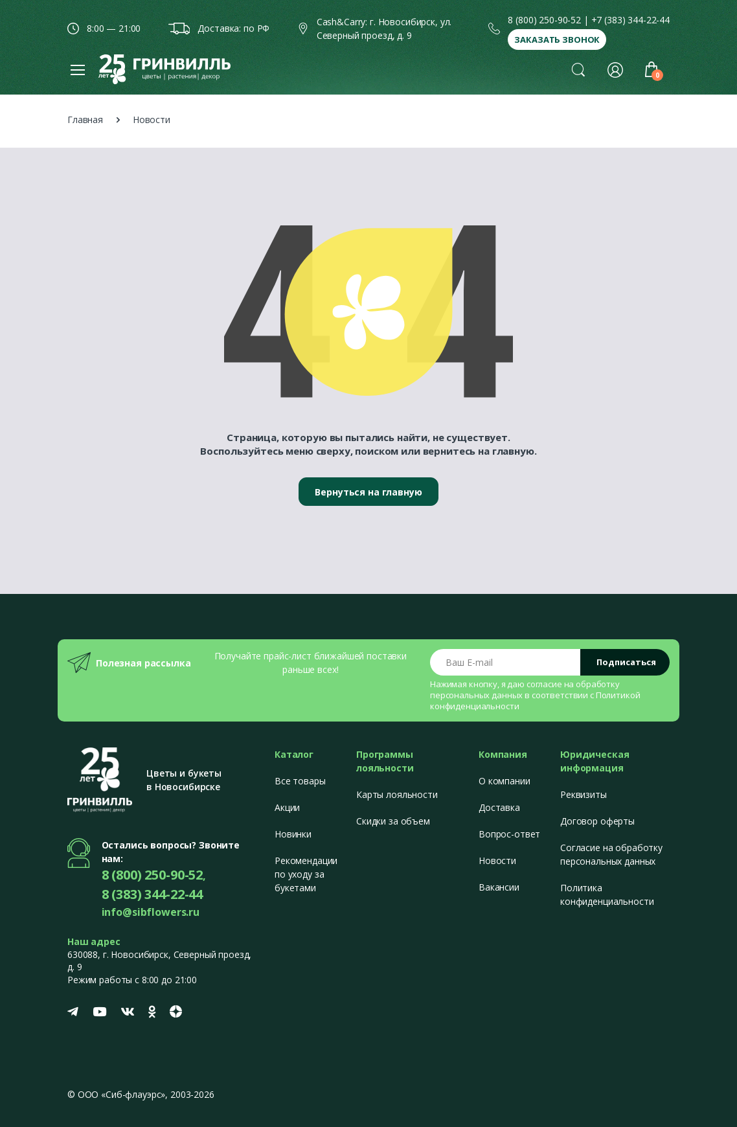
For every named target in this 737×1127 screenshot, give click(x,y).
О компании (504, 781)
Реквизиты (583, 794)
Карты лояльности (397, 794)
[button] (578, 69)
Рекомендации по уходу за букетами (306, 874)
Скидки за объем (393, 821)
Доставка (499, 807)
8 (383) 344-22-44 (152, 894)
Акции (287, 807)
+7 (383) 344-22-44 (630, 20)
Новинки (293, 834)
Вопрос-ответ (509, 834)
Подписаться (626, 662)
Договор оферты (597, 821)
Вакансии (499, 887)
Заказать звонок (557, 39)
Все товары (300, 781)
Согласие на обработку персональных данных (611, 854)
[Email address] (505, 662)
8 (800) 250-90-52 (544, 20)
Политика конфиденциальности (606, 894)
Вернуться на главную (368, 492)
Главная (85, 119)
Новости (497, 860)
